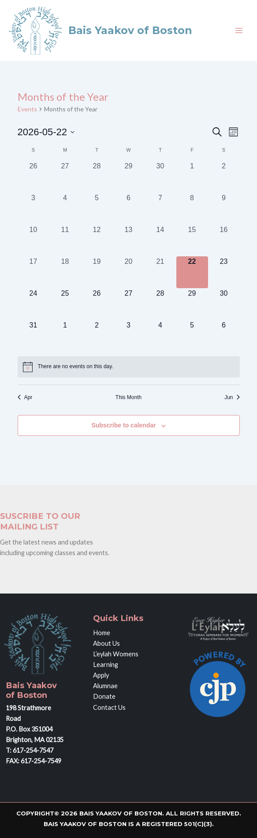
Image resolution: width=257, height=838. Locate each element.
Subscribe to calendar (123, 425)
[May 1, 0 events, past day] (192, 177)
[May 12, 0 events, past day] (97, 240)
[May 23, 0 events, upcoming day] (224, 272)
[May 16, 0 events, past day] (224, 240)
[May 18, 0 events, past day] (65, 272)
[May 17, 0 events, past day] (33, 272)
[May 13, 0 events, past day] (129, 240)
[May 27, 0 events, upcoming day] (129, 304)
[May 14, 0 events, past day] (160, 240)
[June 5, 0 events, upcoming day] (192, 336)
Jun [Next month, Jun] (231, 397)
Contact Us (109, 707)
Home (101, 632)
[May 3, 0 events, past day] (33, 209)
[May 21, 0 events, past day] (160, 272)
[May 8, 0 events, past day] (192, 209)
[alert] (129, 366)
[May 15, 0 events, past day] (192, 240)
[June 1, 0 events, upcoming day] (65, 336)
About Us (106, 643)
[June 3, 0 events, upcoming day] (129, 336)
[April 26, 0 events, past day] (33, 177)
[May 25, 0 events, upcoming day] (65, 304)
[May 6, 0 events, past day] (129, 209)
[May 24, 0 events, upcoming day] (33, 304)
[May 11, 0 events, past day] (65, 240)
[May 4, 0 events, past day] (65, 209)
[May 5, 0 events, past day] (97, 209)
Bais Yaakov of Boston (130, 30)
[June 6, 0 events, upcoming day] (224, 336)
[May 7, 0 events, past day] (160, 209)
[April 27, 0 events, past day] (65, 177)
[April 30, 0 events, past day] (160, 177)
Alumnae (105, 685)
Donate (104, 696)
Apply (101, 675)
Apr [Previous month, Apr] (25, 397)
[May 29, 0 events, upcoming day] (192, 304)
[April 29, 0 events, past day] (129, 177)
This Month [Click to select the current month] (128, 397)
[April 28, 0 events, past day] (97, 177)
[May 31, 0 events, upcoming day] (33, 336)
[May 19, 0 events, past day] (97, 272)
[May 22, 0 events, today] (192, 272)
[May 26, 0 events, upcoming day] (97, 304)
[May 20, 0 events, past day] (129, 272)
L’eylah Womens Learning (115, 659)
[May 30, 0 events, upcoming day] (224, 304)
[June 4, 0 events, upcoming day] (160, 336)
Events (27, 109)
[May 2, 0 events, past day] (224, 177)
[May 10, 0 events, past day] (33, 240)
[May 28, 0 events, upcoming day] (160, 304)
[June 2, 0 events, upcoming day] (97, 336)
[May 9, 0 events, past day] (224, 209)
